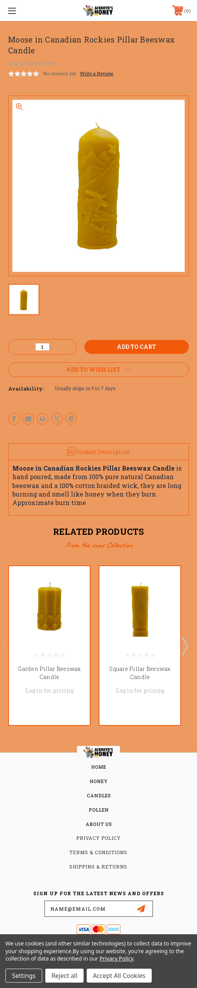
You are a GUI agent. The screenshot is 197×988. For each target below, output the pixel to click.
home (98, 767)
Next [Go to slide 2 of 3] (184, 645)
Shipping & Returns (98, 866)
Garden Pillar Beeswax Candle (49, 673)
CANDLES (99, 795)
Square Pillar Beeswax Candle (139, 673)
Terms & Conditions (98, 852)
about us (99, 824)
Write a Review (96, 73)
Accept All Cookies (119, 975)
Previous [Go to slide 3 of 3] (5, 645)
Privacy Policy (98, 838)
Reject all (64, 975)
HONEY (98, 781)
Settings (24, 975)
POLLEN (99, 810)
